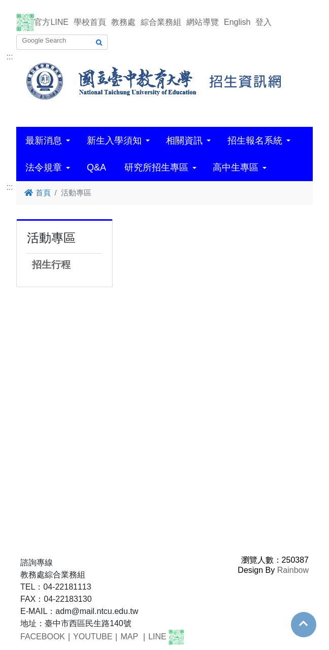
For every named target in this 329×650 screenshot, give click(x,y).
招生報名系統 (254, 140)
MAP (129, 636)
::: (9, 56)
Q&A (96, 167)
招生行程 (51, 264)
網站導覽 (202, 22)
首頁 (37, 192)
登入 (263, 22)
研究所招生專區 (156, 167)
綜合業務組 (161, 22)
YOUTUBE (92, 636)
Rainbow (293, 570)
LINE (157, 636)
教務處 (123, 22)
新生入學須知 (114, 140)
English (237, 22)
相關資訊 (184, 140)
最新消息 (43, 140)
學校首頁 (90, 22)
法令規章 (43, 167)
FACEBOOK (42, 636)
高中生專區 (235, 167)
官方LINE (51, 22)
